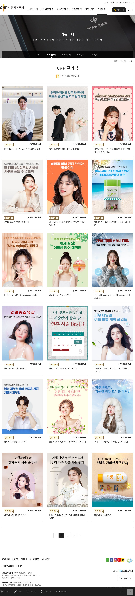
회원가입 (112, 2)
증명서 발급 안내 (125, 578)
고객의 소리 (6, 559)
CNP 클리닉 (51, 54)
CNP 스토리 (66, 54)
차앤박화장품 (34, 559)
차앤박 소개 (32, 9)
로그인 (106, 2)
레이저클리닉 (63, 9)
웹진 (131, 61)
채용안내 (24, 559)
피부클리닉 (77, 9)
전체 (39, 54)
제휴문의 (15, 559)
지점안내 (119, 9)
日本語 (131, 2)
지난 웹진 (94, 54)
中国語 (125, 2)
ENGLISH (119, 2)
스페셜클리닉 (47, 9)
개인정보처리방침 (8, 566)
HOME (116, 61)
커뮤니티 (102, 9)
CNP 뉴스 (80, 54)
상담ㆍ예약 (90, 9)
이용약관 (19, 566)
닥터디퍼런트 (45, 559)
